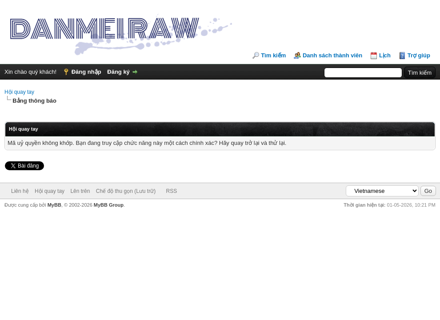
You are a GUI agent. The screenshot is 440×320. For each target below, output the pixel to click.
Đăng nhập (86, 71)
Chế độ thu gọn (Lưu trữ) (126, 191)
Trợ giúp (419, 55)
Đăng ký (118, 71)
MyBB (54, 205)
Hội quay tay (19, 92)
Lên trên (80, 191)
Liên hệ (20, 191)
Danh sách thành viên (332, 55)
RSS (171, 191)
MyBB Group (109, 205)
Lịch (385, 55)
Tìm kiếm (273, 55)
